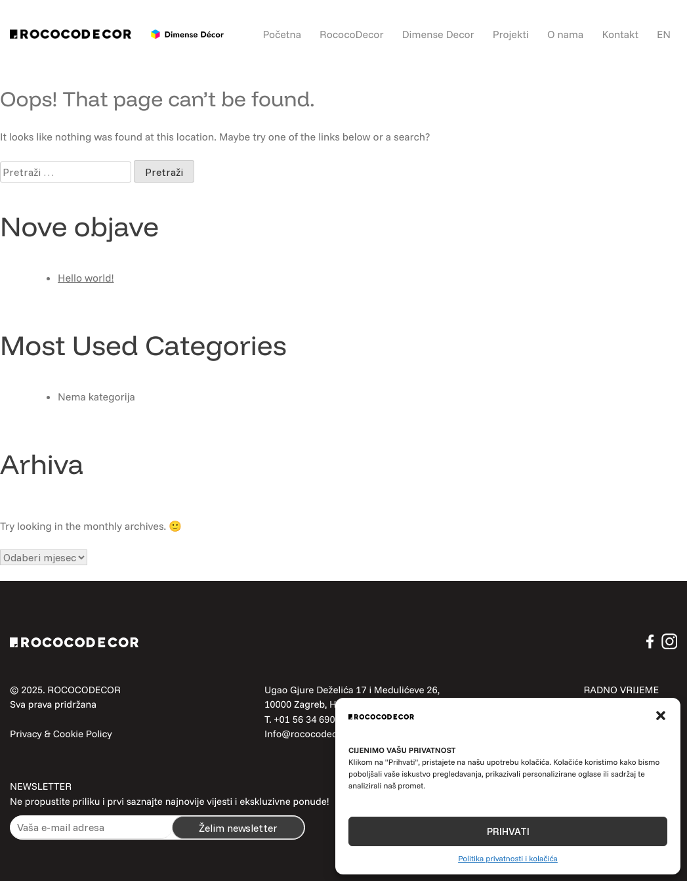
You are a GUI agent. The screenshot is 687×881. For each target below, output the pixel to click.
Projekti (511, 34)
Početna (282, 34)
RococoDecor (352, 34)
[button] (660, 715)
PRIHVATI (508, 831)
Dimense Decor (438, 34)
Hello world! (86, 277)
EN (664, 34)
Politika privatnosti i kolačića (508, 858)
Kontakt (620, 34)
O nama (565, 34)
